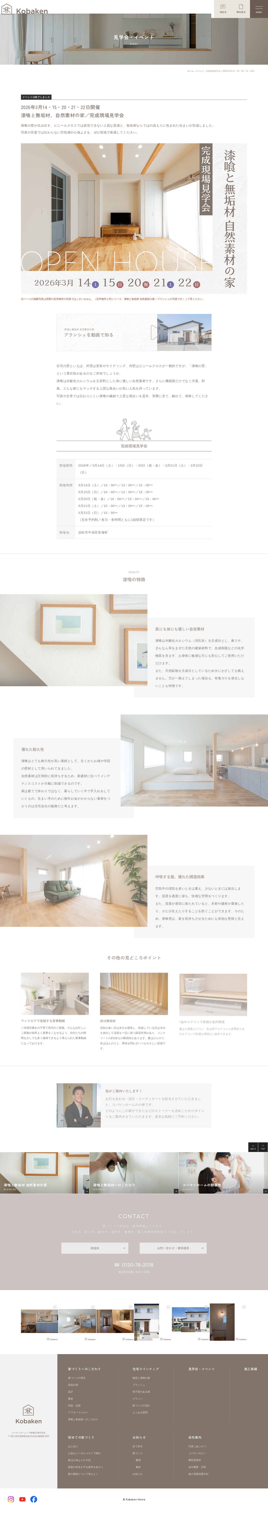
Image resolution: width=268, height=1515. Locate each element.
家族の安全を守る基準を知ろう (85, 1471)
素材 (70, 1403)
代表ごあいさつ (197, 1450)
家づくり (138, 1457)
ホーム (190, 75)
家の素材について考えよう (83, 1478)
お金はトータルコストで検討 (84, 1457)
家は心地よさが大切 (79, 1464)
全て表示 (138, 1450)
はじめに (73, 1450)
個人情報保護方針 (198, 1478)
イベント (200, 75)
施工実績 (250, 1373)
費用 (138, 1464)
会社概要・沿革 (197, 1471)
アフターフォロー (78, 1416)
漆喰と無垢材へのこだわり (83, 1423)
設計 (70, 1396)
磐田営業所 (194, 1464)
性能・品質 (74, 1410)
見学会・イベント (201, 1373)
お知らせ (139, 1441)
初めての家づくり (81, 1441)
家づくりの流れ (141, 1410)
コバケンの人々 (197, 1457)
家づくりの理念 (77, 1382)
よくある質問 (140, 1416)
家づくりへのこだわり (84, 1373)
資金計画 (73, 1389)
